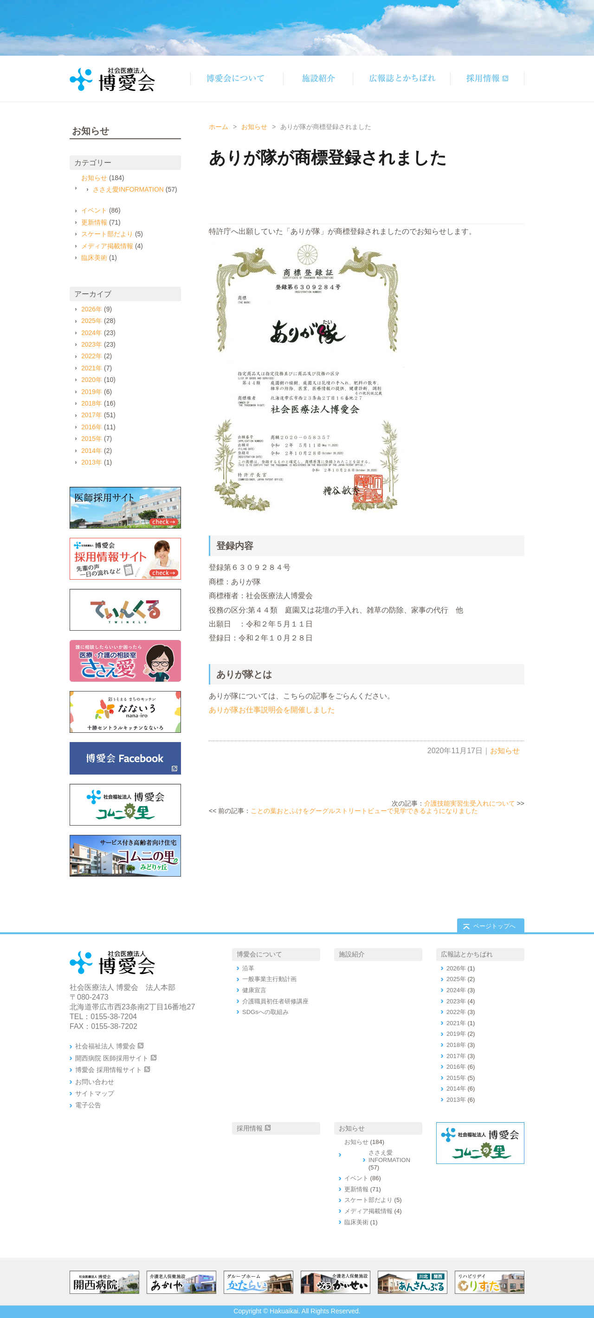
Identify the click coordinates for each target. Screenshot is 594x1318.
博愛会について (259, 954)
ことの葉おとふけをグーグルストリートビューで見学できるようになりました (364, 810)
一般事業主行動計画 (269, 979)
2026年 (91, 309)
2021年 (91, 368)
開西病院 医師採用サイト (111, 1058)
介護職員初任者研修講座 (275, 1001)
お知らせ (254, 126)
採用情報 (250, 1128)
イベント (94, 210)
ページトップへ (494, 926)
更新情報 (94, 222)
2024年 (91, 332)
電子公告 (88, 1105)
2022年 (91, 356)
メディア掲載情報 (107, 246)
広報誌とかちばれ (467, 954)
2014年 (91, 450)
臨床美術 (94, 257)
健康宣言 (254, 990)
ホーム (218, 126)
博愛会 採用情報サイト (108, 1069)
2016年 (91, 427)
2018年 (91, 403)
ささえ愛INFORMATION (128, 189)
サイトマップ (94, 1093)
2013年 (91, 462)
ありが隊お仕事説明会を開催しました (272, 710)
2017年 (91, 415)
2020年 (91, 379)
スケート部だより (107, 234)
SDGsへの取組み (265, 1011)
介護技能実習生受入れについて (469, 803)
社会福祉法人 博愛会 (105, 1046)
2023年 (91, 344)
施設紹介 (352, 954)
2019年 (91, 391)
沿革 (248, 968)
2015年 (91, 438)
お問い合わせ (94, 1081)
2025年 (91, 320)
